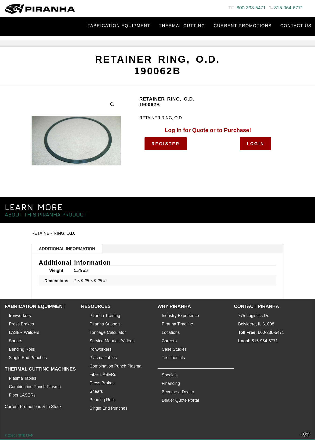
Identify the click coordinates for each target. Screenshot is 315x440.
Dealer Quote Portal (180, 400)
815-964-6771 (288, 7)
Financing (171, 383)
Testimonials (173, 357)
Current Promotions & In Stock (33, 406)
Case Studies (174, 349)
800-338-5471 (251, 7)
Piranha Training (105, 315)
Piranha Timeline (177, 324)
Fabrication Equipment (118, 25)
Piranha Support (105, 324)
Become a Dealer (178, 392)
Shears (15, 341)
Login (255, 143)
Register (166, 143)
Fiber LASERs (22, 395)
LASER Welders (24, 332)
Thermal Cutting (182, 25)
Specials (170, 375)
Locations (171, 332)
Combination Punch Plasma (35, 386)
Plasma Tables (22, 378)
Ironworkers (20, 315)
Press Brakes (21, 324)
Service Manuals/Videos (112, 341)
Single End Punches (28, 357)
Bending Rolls (22, 349)
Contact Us (295, 25)
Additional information (67, 248)
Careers (169, 341)
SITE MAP (25, 435)
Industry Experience (180, 315)
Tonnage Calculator (108, 332)
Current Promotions (243, 25)
